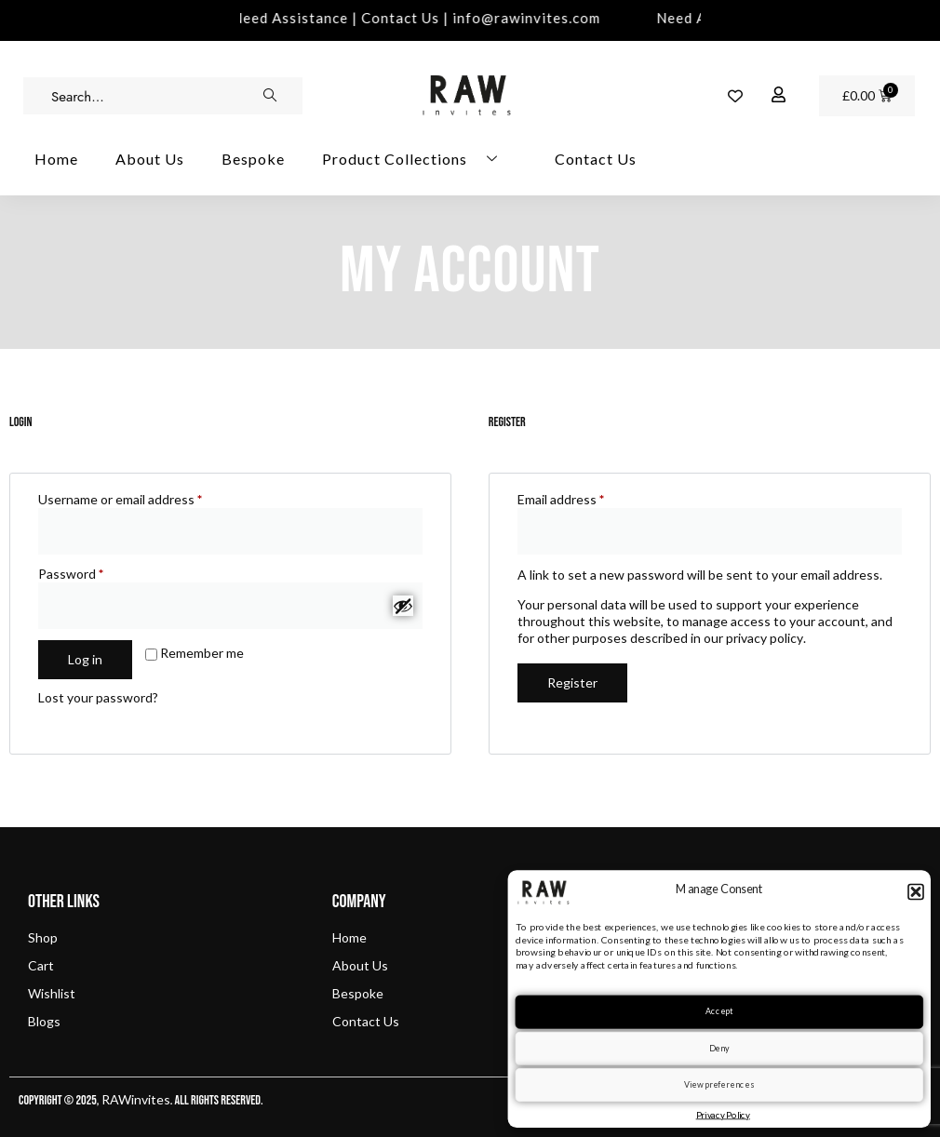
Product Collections (417, 159)
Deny (719, 1047)
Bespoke (253, 158)
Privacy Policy (723, 1114)
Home (56, 158)
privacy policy (764, 638)
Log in (85, 659)
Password (96, 574)
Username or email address (146, 499)
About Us (149, 158)
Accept (718, 1011)
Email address (586, 499)
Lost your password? (98, 697)
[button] (915, 891)
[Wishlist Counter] (735, 95)
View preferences (719, 1084)
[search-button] (269, 95)
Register (572, 682)
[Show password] (403, 605)
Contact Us (596, 158)
